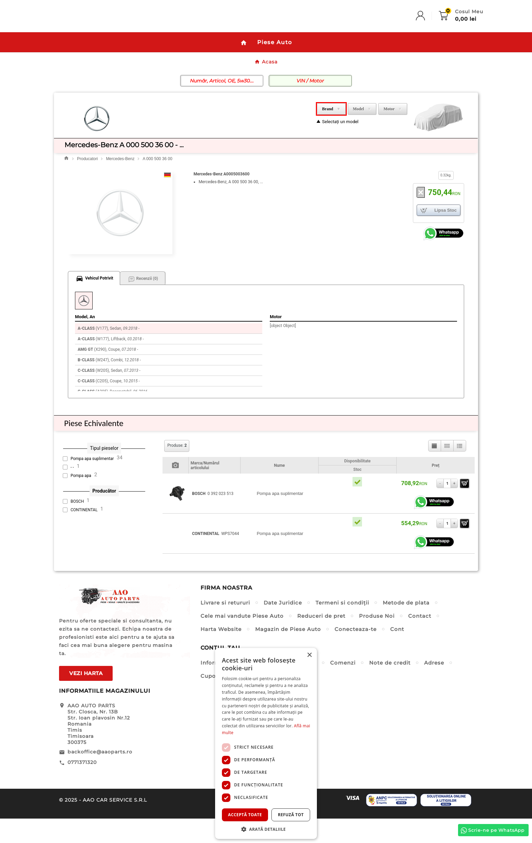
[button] (266, 829)
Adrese (434, 687)
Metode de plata (406, 627)
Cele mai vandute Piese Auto (242, 640)
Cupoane (213, 700)
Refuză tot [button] (291, 815)
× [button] (309, 655)
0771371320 (82, 787)
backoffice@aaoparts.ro (100, 776)
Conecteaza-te (356, 653)
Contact (419, 640)
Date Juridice (283, 627)
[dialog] (266, 743)
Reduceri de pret (321, 640)
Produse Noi (377, 640)
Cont (397, 653)
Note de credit (390, 687)
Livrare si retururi (225, 627)
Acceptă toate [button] (245, 815)
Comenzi (343, 687)
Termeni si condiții (342, 627)
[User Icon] (427, 28)
